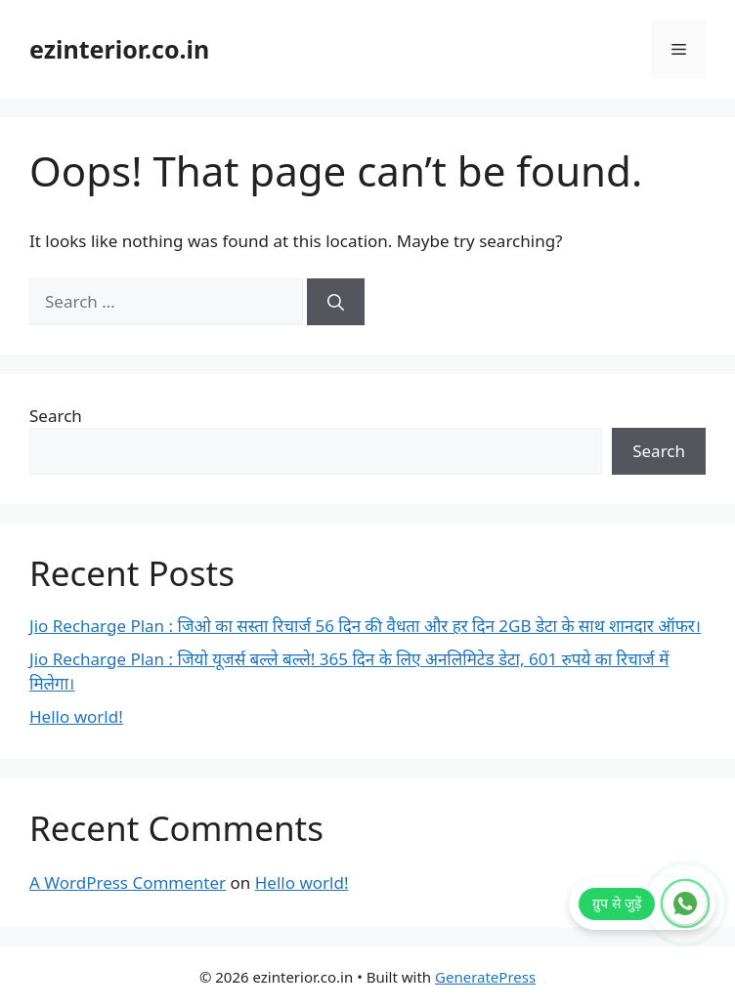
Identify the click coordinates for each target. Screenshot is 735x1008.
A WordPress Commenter (127, 882)
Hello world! (76, 716)
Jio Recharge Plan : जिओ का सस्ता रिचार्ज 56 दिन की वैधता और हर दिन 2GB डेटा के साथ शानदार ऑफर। (365, 625)
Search (55, 415)
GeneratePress (485, 977)
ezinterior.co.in (119, 48)
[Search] (336, 301)
